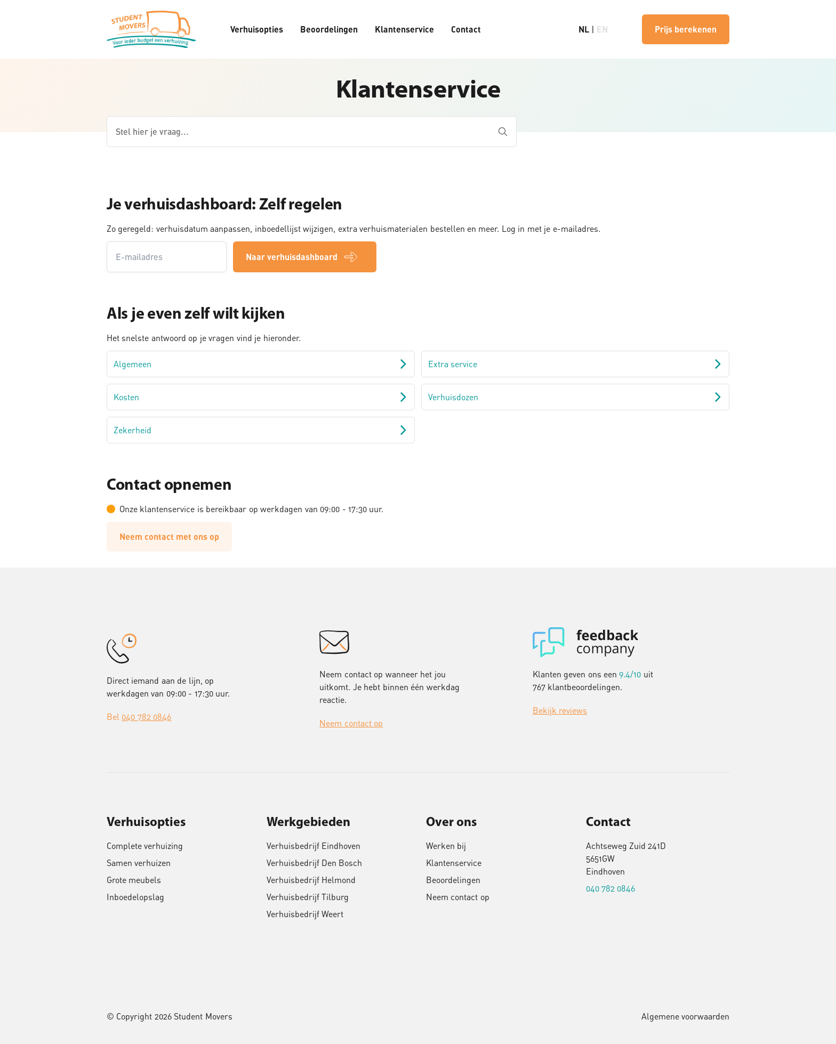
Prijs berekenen (686, 29)
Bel (139, 716)
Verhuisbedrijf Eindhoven (313, 845)
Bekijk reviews (560, 710)
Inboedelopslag (135, 897)
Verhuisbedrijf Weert (305, 914)
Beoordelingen (329, 29)
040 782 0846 (611, 888)
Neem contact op (351, 723)
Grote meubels (134, 880)
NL (583, 29)
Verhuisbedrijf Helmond (311, 880)
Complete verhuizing (145, 845)
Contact (466, 29)
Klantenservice (404, 29)
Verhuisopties (256, 29)
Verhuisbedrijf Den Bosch (315, 862)
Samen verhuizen (139, 862)
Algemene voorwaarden (685, 1016)
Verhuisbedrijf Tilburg (308, 897)
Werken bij (446, 845)
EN (602, 29)
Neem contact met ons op (169, 536)
